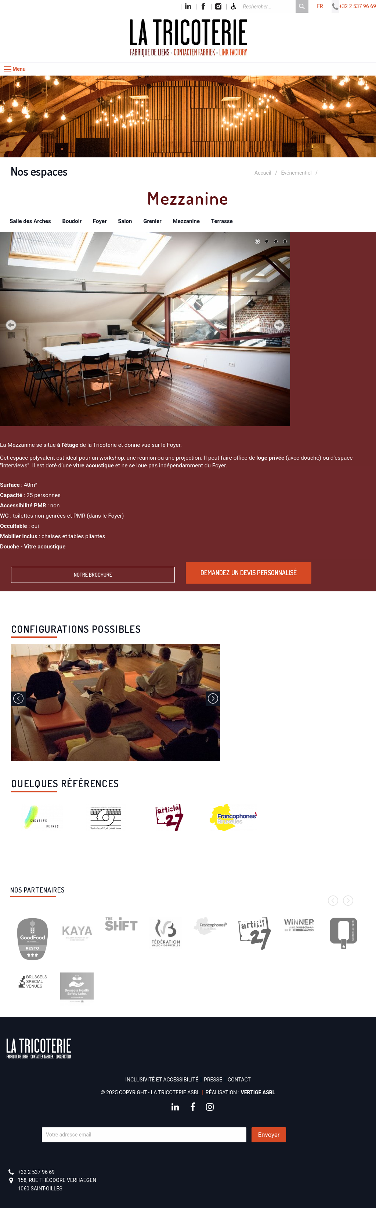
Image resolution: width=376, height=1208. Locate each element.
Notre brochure (93, 575)
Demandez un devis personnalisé (248, 573)
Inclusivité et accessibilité (161, 1079)
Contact (239, 1079)
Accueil (262, 173)
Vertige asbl (258, 1092)
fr (320, 6)
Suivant (279, 325)
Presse (213, 1079)
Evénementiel (296, 173)
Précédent (11, 325)
